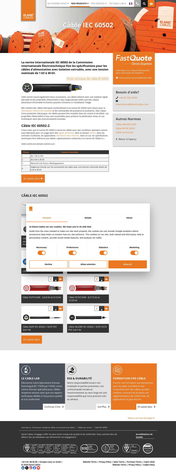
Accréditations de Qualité (144, 435)
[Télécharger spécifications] (55, 279)
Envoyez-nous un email (50, 462)
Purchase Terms (134, 462)
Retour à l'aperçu (126, 139)
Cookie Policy (149, 464)
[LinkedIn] (23, 467)
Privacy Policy (105, 462)
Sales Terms (118, 462)
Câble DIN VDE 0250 (126, 124)
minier (93, 133)
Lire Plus (103, 406)
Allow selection (87, 264)
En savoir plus (32, 339)
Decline (48, 264)
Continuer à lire (54, 406)
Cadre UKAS (149, 462)
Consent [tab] (47, 218)
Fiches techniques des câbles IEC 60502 (88, 78)
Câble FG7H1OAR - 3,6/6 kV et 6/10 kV (42, 297)
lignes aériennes (66, 133)
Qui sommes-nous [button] (57, 3)
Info (51, 279)
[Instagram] (30, 467)
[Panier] (60, 279)
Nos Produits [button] (78, 3)
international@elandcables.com (132, 104)
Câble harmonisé (124, 132)
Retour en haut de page (141, 418)
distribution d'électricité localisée (36, 110)
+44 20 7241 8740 (128, 97)
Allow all (127, 264)
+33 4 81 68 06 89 (29, 462)
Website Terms (90, 462)
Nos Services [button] (98, 3)
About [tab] (129, 218)
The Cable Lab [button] (116, 3)
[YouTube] (38, 467)
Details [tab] (88, 218)
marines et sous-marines (67, 135)
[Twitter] (26, 467)
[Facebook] (34, 467)
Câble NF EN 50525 (125, 128)
